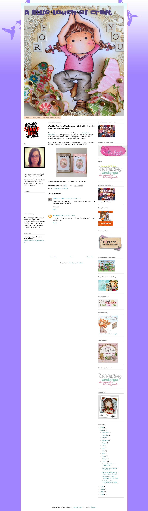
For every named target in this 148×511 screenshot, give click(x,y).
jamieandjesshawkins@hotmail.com (34, 241)
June (103, 448)
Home (27, 117)
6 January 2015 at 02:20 (72, 198)
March (104, 456)
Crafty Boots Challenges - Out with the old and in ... (110, 473)
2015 (102, 430)
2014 (102, 486)
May (103, 451)
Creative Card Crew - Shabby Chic (108, 464)
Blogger (93, 507)
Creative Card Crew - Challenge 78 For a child (110, 477)
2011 (102, 494)
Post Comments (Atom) (76, 263)
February (105, 459)
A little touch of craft (67, 12)
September (105, 440)
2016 (102, 427)
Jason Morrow (78, 507)
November (105, 435)
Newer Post (53, 257)
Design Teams (36, 117)
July (103, 446)
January (104, 461)
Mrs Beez (56, 215)
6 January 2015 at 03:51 (67, 215)
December (105, 432)
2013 (102, 489)
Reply (54, 210)
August (104, 443)
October (105, 438)
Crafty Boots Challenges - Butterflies (110, 469)
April (103, 454)
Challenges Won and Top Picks (51, 117)
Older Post (90, 257)
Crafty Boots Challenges (60, 188)
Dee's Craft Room (58, 198)
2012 (102, 492)
